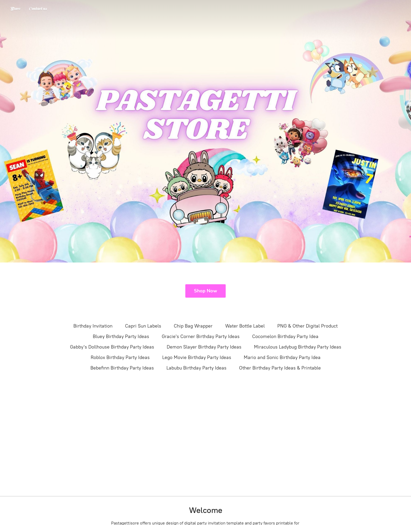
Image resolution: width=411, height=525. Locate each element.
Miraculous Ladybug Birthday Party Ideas (297, 347)
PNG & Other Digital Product (307, 326)
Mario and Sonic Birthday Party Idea (282, 357)
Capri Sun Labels (143, 326)
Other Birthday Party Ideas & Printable (280, 368)
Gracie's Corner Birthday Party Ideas (201, 336)
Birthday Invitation (92, 326)
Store (15, 8)
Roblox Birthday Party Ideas (120, 357)
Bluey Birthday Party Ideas (121, 336)
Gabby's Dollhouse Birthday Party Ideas (112, 347)
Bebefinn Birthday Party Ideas (122, 368)
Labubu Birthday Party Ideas (196, 368)
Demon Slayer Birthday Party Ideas (204, 347)
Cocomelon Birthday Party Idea (285, 336)
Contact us (38, 8)
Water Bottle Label (245, 326)
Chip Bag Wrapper (193, 326)
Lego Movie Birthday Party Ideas (196, 357)
